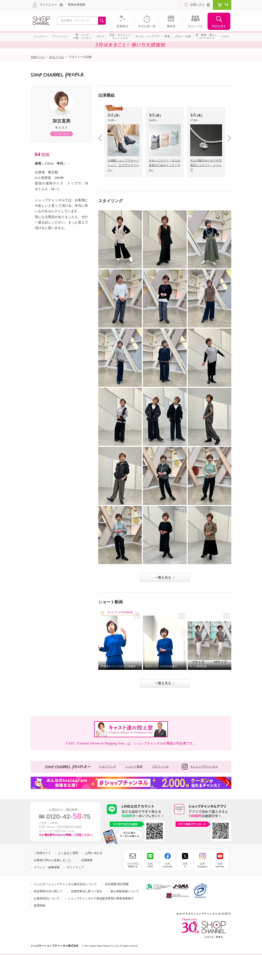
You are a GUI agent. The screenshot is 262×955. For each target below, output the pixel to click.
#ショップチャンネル (200, 767)
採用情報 (39, 905)
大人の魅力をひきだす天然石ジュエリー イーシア (206, 165)
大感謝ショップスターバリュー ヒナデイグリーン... (123, 165)
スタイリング (107, 766)
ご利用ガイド (42, 853)
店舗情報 (87, 860)
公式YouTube (219, 865)
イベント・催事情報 (47, 867)
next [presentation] (228, 138)
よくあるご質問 (68, 853)
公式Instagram (202, 865)
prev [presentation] (101, 138)
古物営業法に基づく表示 (86, 891)
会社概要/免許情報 (117, 884)
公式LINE (150, 865)
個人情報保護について (124, 891)
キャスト (61, 127)
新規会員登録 (76, 4)
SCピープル (56, 57)
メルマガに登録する (133, 865)
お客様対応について (47, 898)
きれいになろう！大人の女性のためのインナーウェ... (164, 165)
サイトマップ (75, 867)
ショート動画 (133, 766)
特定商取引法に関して (48, 891)
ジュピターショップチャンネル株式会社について (65, 884)
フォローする (61, 133)
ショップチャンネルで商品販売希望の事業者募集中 (101, 898)
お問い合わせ (94, 853)
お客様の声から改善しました (52, 860)
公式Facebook (167, 865)
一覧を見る (163, 577)
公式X (185, 865)
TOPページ (38, 57)
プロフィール (160, 766)
